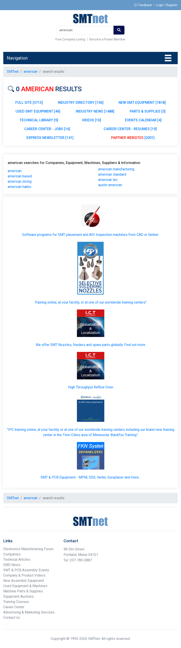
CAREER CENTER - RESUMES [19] (130, 129)
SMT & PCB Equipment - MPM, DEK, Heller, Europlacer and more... (91, 477)
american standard (112, 174)
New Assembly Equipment (23, 581)
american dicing (20, 181)
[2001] (132, 138)
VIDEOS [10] (91, 120)
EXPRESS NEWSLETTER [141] (50, 138)
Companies (12, 554)
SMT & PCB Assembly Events (26, 570)
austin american (110, 185)
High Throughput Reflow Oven (90, 387)
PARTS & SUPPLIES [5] (147, 111)
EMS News (11, 565)
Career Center (13, 607)
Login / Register (167, 5)
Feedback (143, 5)
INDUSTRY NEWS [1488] (95, 111)
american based (20, 176)
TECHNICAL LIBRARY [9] (39, 120)
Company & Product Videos (24, 575)
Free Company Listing (70, 39)
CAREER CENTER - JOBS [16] (47, 129)
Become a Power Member (107, 39)
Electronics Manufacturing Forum (28, 549)
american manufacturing (116, 169)
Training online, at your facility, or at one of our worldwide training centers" (91, 302)
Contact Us (11, 617)
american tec (108, 180)
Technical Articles (16, 559)
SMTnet (13, 71)
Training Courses (16, 602)
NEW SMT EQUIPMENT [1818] (142, 102)
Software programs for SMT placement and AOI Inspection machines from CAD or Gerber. (90, 235)
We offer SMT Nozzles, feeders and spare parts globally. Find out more (90, 345)
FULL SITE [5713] (29, 102)
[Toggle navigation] (168, 58)
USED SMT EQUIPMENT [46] (38, 111)
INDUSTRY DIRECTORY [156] (80, 102)
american (14, 171)
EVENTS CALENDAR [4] (143, 120)
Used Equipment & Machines (25, 586)
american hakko (19, 187)
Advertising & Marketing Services (29, 612)
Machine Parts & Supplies (23, 591)
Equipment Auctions (18, 596)
